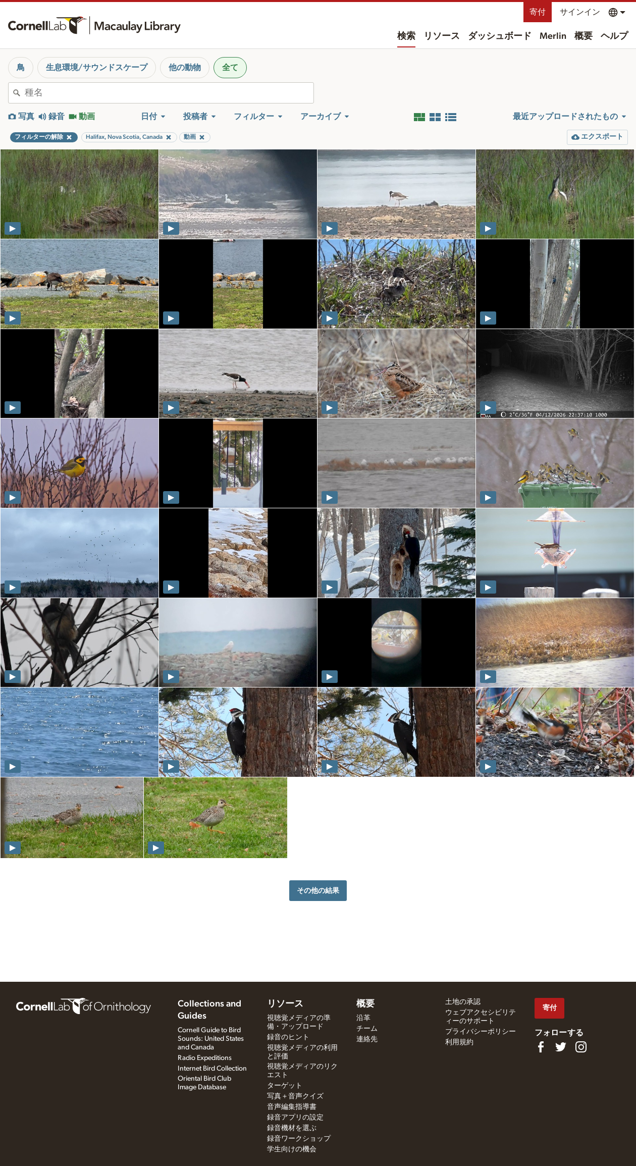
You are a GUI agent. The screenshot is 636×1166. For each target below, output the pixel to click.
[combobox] (169, 93)
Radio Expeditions (205, 1058)
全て (230, 68)
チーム (367, 1028)
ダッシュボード (500, 36)
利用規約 (459, 1042)
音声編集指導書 (291, 1106)
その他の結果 (318, 890)
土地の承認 (463, 1001)
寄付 (537, 12)
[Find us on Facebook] (541, 1047)
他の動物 (185, 68)
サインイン (580, 12)
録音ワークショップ (299, 1138)
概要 (583, 36)
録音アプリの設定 (295, 1117)
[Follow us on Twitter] (561, 1047)
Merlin (553, 36)
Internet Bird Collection (212, 1068)
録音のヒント (288, 1037)
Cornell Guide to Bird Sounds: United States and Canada (211, 1039)
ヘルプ (614, 36)
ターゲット (284, 1085)
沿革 (363, 1018)
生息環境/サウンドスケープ (96, 68)
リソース (441, 36)
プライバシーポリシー (480, 1031)
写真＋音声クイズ (295, 1096)
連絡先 (367, 1039)
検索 (406, 36)
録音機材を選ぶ (291, 1128)
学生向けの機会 (291, 1149)
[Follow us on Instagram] (581, 1047)
